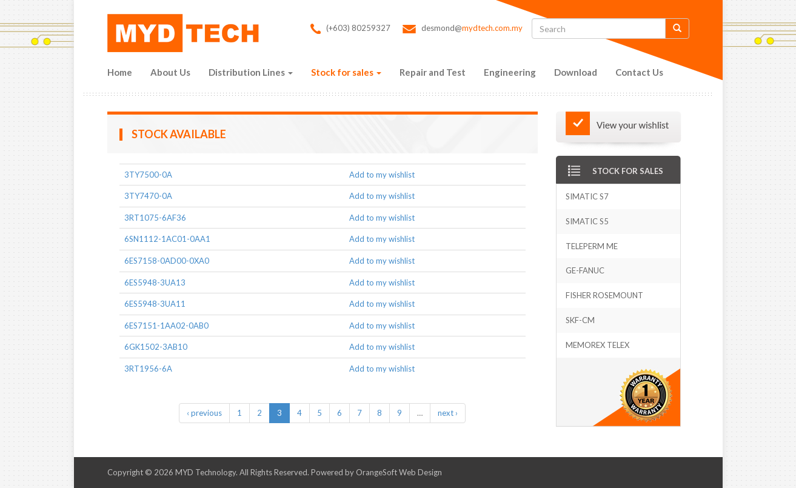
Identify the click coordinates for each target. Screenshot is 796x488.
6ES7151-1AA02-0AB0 (166, 325)
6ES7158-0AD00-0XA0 (166, 261)
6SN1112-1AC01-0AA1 (167, 239)
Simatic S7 (587, 196)
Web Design (420, 472)
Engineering (510, 72)
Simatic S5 (587, 221)
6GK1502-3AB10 (155, 347)
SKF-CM (580, 320)
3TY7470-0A (148, 196)
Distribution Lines (251, 72)
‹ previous (204, 413)
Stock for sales (346, 72)
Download (575, 72)
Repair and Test (433, 72)
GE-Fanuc (585, 270)
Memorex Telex (597, 345)
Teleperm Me (592, 246)
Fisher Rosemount (604, 295)
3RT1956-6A (148, 368)
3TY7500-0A (148, 174)
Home (119, 72)
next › (448, 413)
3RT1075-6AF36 (155, 217)
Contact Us (639, 72)
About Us (170, 72)
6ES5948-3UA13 (155, 282)
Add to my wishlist (382, 174)
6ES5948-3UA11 (155, 304)
